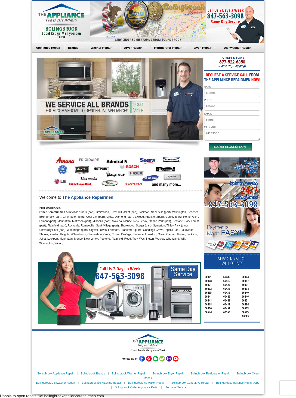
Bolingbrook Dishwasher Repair (55, 382)
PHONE (208, 100)
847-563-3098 (225, 16)
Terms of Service (176, 387)
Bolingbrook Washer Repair (129, 373)
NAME (208, 86)
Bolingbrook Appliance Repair (55, 373)
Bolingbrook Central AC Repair (190, 382)
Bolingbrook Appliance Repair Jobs (237, 382)
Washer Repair (101, 47)
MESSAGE (210, 127)
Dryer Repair (133, 47)
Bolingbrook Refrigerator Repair (210, 373)
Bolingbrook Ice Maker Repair (146, 382)
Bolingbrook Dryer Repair (168, 373)
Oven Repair (203, 47)
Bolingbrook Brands (93, 373)
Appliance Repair (48, 47)
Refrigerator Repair (168, 47)
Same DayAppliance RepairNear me (246, 166)
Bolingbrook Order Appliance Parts (136, 387)
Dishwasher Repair (237, 47)
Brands (73, 47)
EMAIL (208, 113)
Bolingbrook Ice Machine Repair (101, 382)
